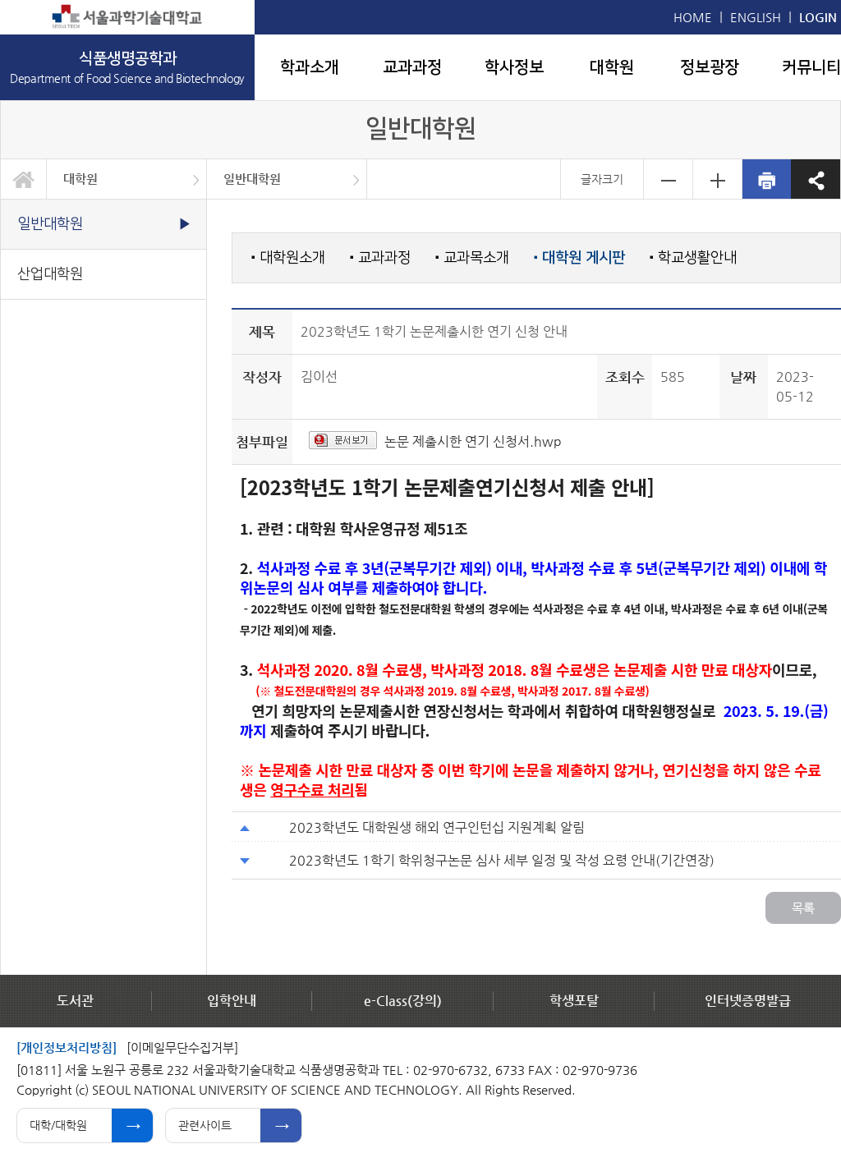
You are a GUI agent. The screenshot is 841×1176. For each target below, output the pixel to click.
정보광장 (709, 67)
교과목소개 (472, 257)
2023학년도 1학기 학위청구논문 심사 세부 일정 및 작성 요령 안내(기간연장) (502, 860)
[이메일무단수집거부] (182, 1047)
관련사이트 (205, 1125)
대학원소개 (288, 257)
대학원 (612, 67)
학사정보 (514, 67)
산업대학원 (50, 274)
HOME (692, 17)
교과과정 (412, 67)
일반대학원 (252, 179)
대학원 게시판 (579, 258)
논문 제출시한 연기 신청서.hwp (473, 441)
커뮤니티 (811, 67)
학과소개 (309, 67)
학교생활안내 (693, 257)
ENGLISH (755, 17)
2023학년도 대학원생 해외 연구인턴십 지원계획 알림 (437, 827)
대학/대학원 (58, 1125)
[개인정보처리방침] (66, 1047)
